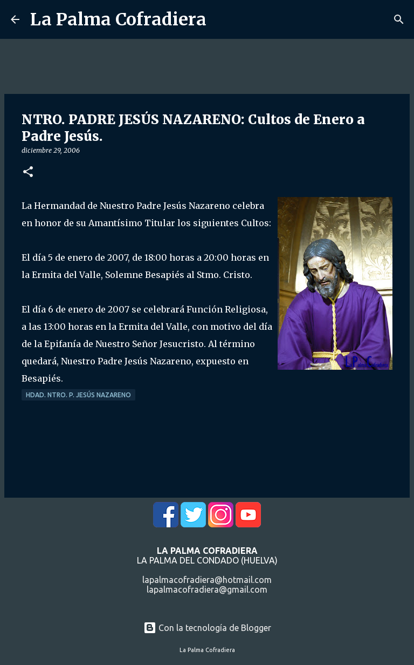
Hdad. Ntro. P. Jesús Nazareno (78, 394)
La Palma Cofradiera (118, 19)
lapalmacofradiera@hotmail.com (207, 580)
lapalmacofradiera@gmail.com (207, 589)
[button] (28, 172)
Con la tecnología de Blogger (207, 628)
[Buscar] (398, 19)
